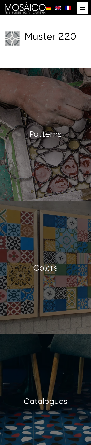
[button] (81, 8)
